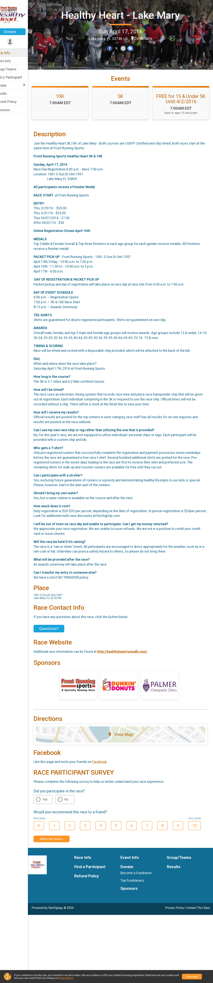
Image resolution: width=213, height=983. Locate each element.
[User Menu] (18, 41)
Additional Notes (59, 850)
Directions (147, 48)
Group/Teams (13, 69)
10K (66, 108)
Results (9, 93)
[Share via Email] (127, 58)
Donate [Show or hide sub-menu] (8, 85)
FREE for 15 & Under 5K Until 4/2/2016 (182, 110)
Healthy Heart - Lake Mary (124, 20)
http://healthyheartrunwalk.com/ (130, 663)
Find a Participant (16, 77)
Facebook (107, 773)
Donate (18, 31)
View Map (124, 745)
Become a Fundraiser (140, 884)
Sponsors (10, 110)
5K (124, 108)
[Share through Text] (134, 58)
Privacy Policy (174, 919)
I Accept (192, 976)
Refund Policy (14, 102)
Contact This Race (198, 919)
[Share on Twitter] (120, 58)
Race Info (10, 53)
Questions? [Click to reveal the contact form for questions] (57, 640)
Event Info (11, 61)
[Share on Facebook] (113, 58)
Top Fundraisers (136, 892)
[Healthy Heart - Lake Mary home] (18, 14)
